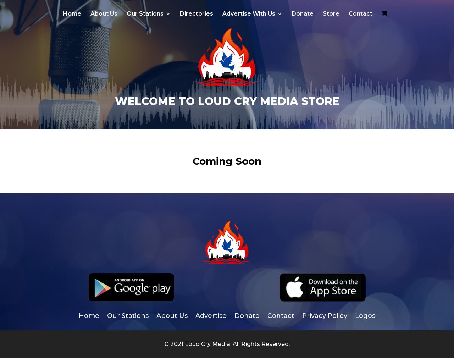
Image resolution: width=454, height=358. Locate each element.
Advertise (211, 316)
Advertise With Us (248, 14)
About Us (103, 14)
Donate (303, 14)
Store (331, 14)
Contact (360, 14)
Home (72, 14)
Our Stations (145, 14)
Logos (365, 316)
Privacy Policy (324, 316)
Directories (196, 14)
